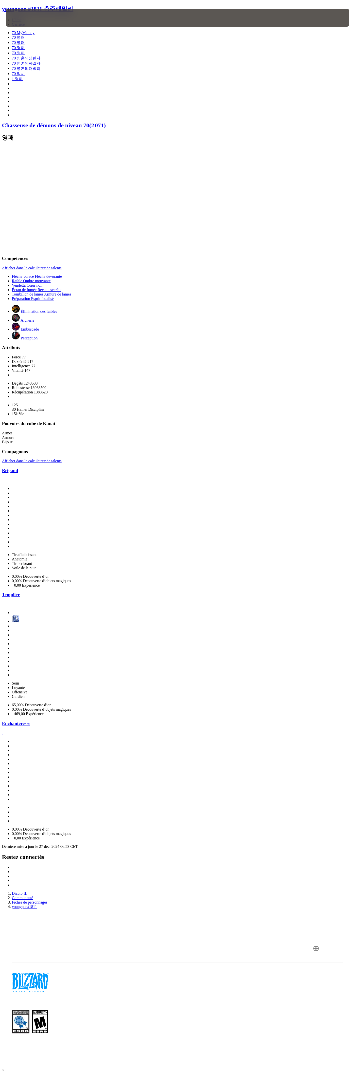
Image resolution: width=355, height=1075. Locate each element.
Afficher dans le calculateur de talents (32, 268)
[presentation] (24, 18)
